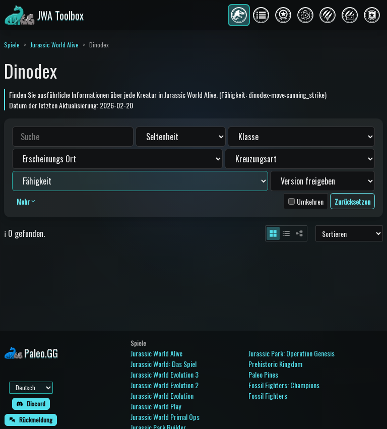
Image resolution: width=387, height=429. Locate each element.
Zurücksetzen (352, 201)
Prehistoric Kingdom (275, 363)
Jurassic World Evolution (162, 395)
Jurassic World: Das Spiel (164, 363)
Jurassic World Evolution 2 (165, 385)
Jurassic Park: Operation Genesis (291, 353)
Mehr (27, 201)
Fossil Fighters (267, 395)
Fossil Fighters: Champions (283, 385)
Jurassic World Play (156, 406)
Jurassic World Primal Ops (165, 416)
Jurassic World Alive (54, 44)
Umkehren (310, 201)
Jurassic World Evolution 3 (165, 374)
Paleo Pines (263, 374)
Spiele (12, 44)
